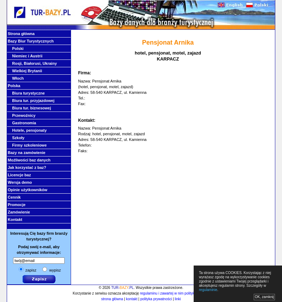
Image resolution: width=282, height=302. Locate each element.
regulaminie (208, 290)
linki (178, 299)
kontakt (131, 299)
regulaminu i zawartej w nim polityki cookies (174, 293)
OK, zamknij (264, 297)
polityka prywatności (156, 299)
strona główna (112, 299)
